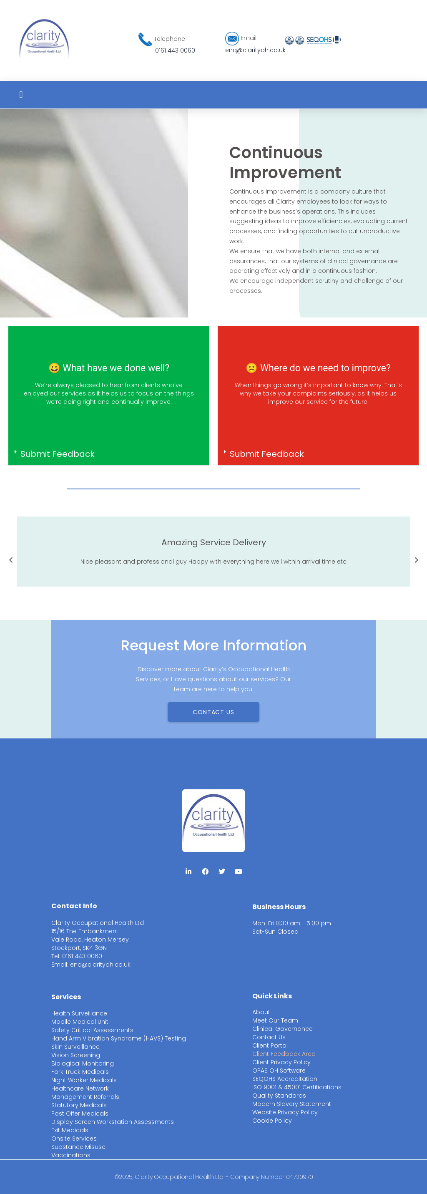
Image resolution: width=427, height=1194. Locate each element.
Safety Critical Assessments (92, 1030)
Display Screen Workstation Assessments (112, 1122)
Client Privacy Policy (281, 1062)
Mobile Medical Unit (79, 1022)
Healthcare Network (80, 1088)
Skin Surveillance (75, 1047)
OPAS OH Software (279, 1070)
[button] (21, 94)
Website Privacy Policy (285, 1112)
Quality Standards (279, 1095)
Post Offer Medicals (79, 1113)
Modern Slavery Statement (291, 1104)
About (261, 1012)
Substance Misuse (78, 1147)
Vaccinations (70, 1155)
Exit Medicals (69, 1130)
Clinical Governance (282, 1029)
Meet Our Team (275, 1020)
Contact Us (269, 1037)
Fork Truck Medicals (80, 1072)
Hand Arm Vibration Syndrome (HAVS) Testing (118, 1038)
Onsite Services (74, 1138)
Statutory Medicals (79, 1105)
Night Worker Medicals (84, 1080)
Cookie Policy (272, 1120)
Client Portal (270, 1045)
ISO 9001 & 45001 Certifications (297, 1087)
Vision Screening (75, 1055)
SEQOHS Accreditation (284, 1079)
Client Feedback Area (284, 1054)
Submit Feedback (57, 454)
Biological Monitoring (82, 1063)
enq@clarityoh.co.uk (255, 50)
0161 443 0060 (175, 50)
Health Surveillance (79, 1013)
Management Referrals (85, 1097)
